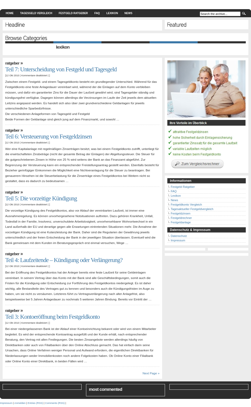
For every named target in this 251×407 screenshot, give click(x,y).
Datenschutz (179, 235)
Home (10, 13)
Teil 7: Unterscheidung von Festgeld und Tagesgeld (61, 69)
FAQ (97, 13)
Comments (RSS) (55, 403)
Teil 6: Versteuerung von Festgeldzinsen (48, 136)
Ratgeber (12, 63)
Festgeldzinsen (180, 213)
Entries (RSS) (35, 403)
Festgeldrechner (181, 217)
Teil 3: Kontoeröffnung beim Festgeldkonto (52, 316)
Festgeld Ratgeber (73, 13)
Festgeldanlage (181, 222)
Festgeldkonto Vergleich (186, 204)
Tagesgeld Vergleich (36, 13)
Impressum (178, 240)
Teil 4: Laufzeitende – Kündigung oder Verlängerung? (64, 260)
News (128, 13)
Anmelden (20, 403)
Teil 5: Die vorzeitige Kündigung (41, 198)
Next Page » (150, 373)
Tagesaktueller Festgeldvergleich (192, 209)
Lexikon (112, 13)
